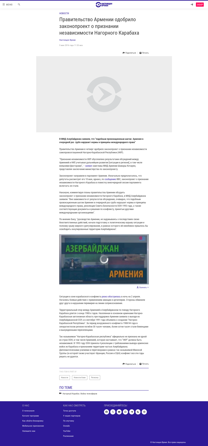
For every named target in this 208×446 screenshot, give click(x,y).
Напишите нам (28, 431)
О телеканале (28, 410)
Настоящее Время (67, 40)
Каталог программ (30, 415)
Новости (64, 13)
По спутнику (68, 421)
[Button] (129, 53)
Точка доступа (69, 410)
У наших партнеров (71, 415)
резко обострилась (111, 296)
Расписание (68, 436)
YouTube (66, 431)
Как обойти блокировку (32, 421)
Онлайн (66, 426)
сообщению (110, 179)
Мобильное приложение (33, 426)
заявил (88, 165)
